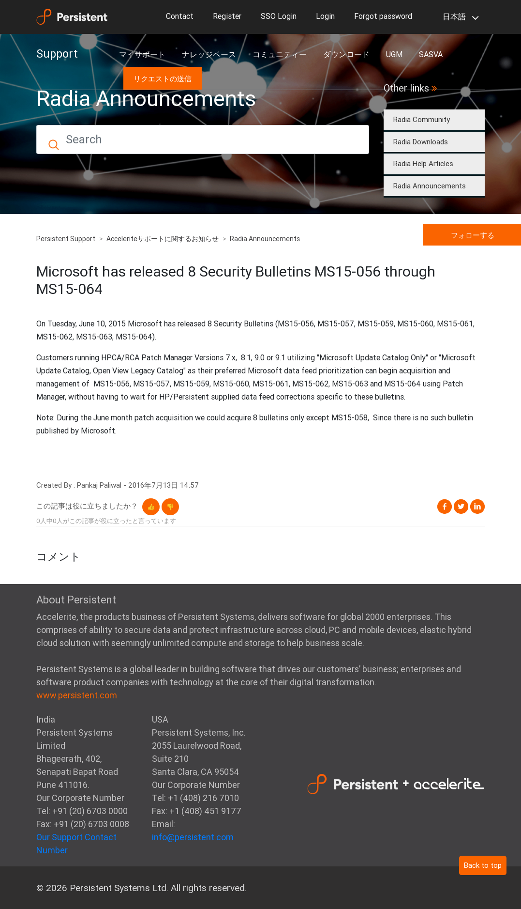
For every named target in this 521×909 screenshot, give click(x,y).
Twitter (461, 506)
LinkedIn (477, 506)
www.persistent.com (76, 695)
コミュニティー (280, 54)
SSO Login (279, 16)
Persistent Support (65, 238)
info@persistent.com (193, 837)
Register (227, 16)
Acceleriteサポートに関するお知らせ (162, 238)
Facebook (444, 506)
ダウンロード (346, 54)
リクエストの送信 (163, 78)
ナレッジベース (209, 54)
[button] (151, 506)
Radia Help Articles (423, 163)
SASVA (431, 54)
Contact (180, 16)
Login (325, 16)
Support (57, 54)
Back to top (483, 865)
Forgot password (383, 16)
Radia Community (421, 119)
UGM (394, 54)
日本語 (459, 17)
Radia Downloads (420, 141)
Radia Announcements (429, 185)
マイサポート (142, 54)
